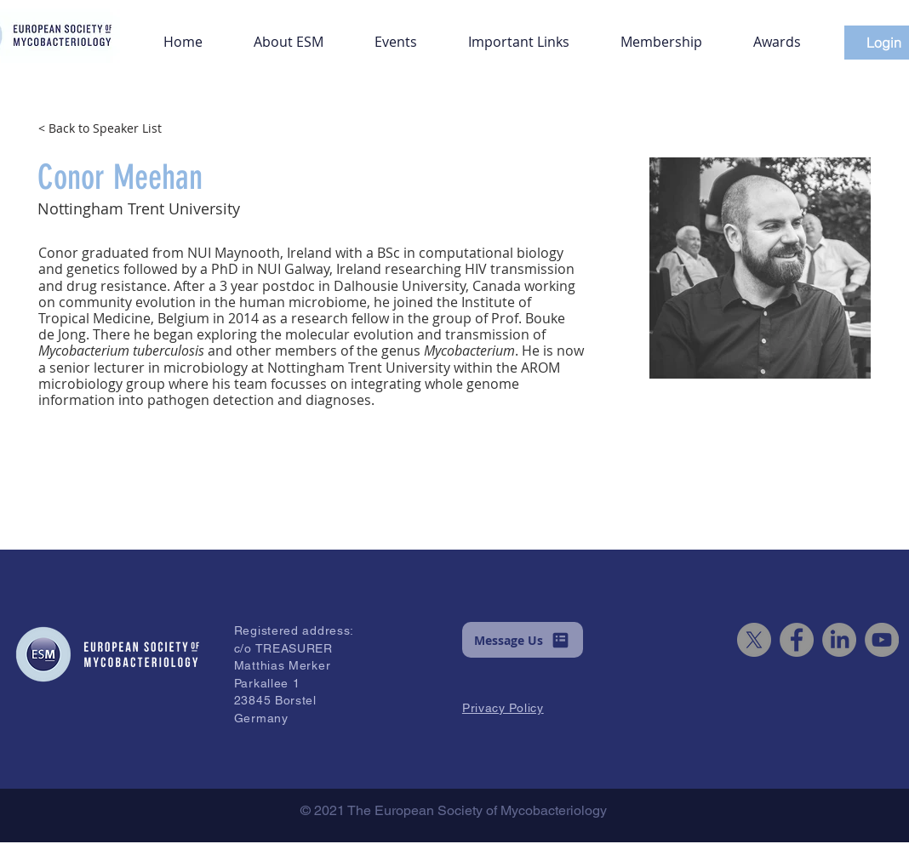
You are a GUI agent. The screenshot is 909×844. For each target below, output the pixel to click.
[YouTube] (882, 640)
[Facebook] (797, 640)
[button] (288, 34)
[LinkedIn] (839, 640)
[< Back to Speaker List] (127, 128)
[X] (754, 640)
